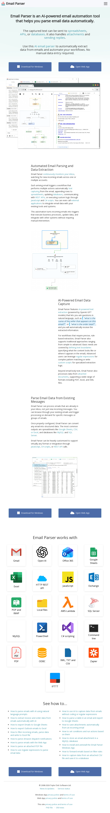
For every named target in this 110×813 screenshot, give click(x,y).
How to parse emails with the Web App (28, 742)
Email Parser (15, 3)
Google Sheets (65, 429)
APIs (23, 34)
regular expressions (85, 356)
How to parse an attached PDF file (26, 746)
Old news (60, 807)
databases (38, 34)
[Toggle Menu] (106, 3)
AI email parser (44, 46)
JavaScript (35, 200)
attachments (75, 34)
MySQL (60, 432)
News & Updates (47, 788)
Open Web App (80, 66)
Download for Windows (30, 66)
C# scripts (49, 200)
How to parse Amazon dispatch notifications (31, 738)
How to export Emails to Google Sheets (28, 724)
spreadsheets (77, 31)
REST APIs (40, 197)
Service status (64, 788)
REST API (58, 446)
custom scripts (65, 362)
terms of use (69, 794)
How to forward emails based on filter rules (82, 751)
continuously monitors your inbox (58, 174)
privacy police (53, 794)
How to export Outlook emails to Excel (28, 728)
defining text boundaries (80, 347)
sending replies (54, 38)
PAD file (49, 807)
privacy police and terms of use (58, 804)
